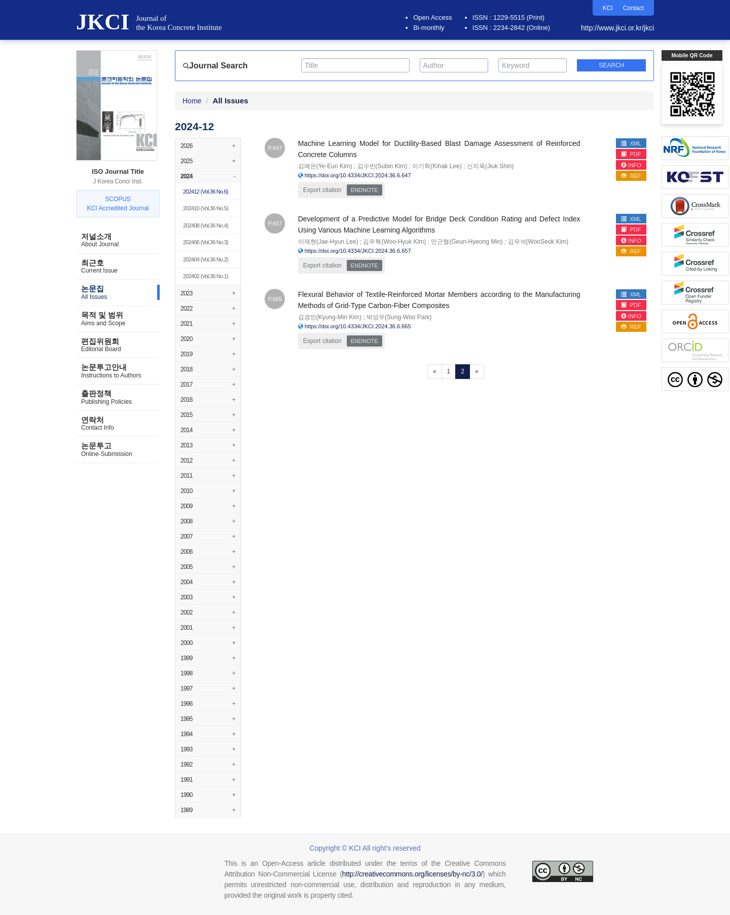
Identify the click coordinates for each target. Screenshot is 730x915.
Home (191, 101)
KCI (608, 8)
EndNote (364, 190)
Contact (633, 8)
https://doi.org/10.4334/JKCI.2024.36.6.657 (358, 251)
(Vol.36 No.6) (205, 191)
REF (631, 176)
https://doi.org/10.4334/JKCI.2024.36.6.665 (358, 326)
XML (631, 143)
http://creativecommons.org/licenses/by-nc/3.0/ (412, 874)
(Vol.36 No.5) (205, 208)
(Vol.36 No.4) (205, 225)
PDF (631, 154)
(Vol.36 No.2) (205, 259)
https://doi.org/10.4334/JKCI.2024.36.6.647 (358, 175)
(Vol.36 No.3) (205, 242)
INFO (631, 165)
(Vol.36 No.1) (205, 276)
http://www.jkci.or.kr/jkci (617, 28)
